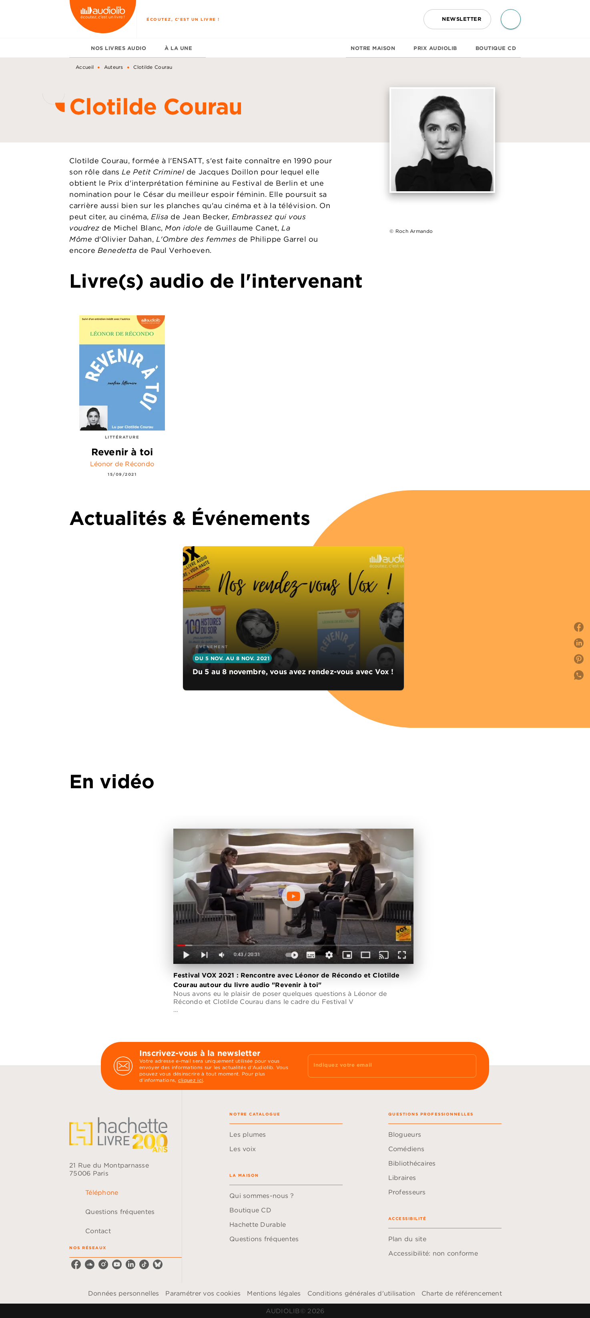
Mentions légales (274, 1293)
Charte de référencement (461, 1293)
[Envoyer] (466, 1066)
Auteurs (113, 67)
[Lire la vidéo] (293, 896)
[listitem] (76, 1264)
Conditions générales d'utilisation (361, 1293)
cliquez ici (190, 1080)
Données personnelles (123, 1293)
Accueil (85, 67)
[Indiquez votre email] (382, 1066)
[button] (457, 19)
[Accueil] (102, 19)
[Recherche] (511, 19)
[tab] (77, 48)
